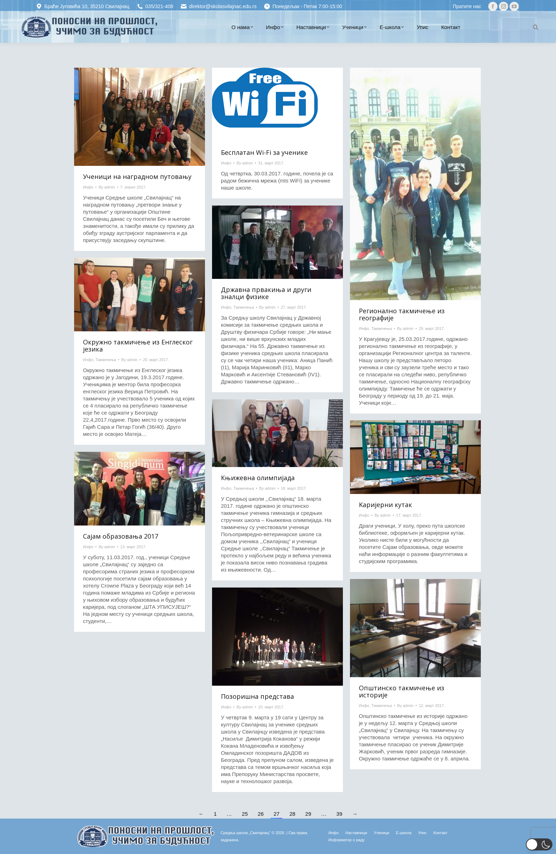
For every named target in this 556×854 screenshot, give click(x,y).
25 (245, 814)
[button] (539, 844)
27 (276, 814)
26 (261, 814)
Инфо (88, 187)
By (107, 187)
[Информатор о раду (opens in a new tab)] (346, 839)
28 (292, 814)
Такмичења (381, 328)
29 (308, 814)
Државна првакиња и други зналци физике (266, 293)
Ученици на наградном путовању (137, 176)
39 (340, 814)
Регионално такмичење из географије (402, 314)
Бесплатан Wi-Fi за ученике (264, 152)
